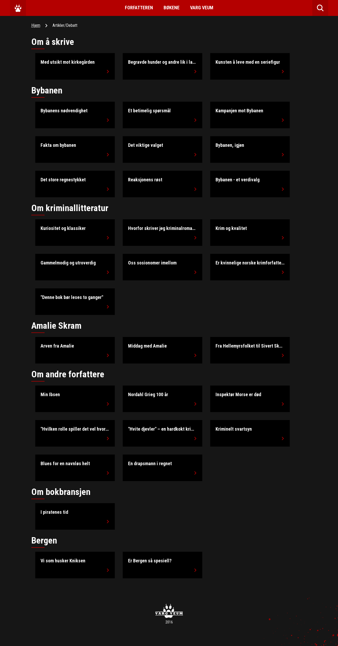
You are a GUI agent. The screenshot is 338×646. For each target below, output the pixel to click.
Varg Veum (201, 7)
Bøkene (171, 7)
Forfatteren (139, 7)
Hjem (35, 25)
